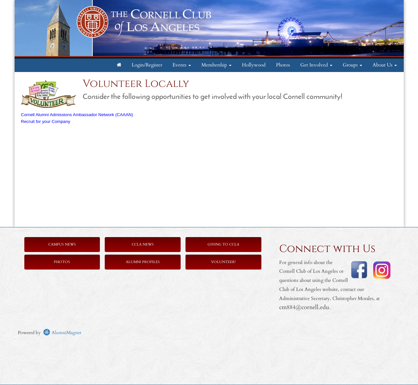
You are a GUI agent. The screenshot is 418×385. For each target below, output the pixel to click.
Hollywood (254, 65)
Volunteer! (223, 261)
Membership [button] (216, 65)
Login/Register (147, 65)
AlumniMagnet (62, 333)
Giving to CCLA (223, 244)
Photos (283, 65)
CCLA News (143, 244)
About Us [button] (385, 65)
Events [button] (182, 65)
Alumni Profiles (143, 261)
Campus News (62, 244)
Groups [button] (352, 65)
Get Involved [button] (316, 65)
